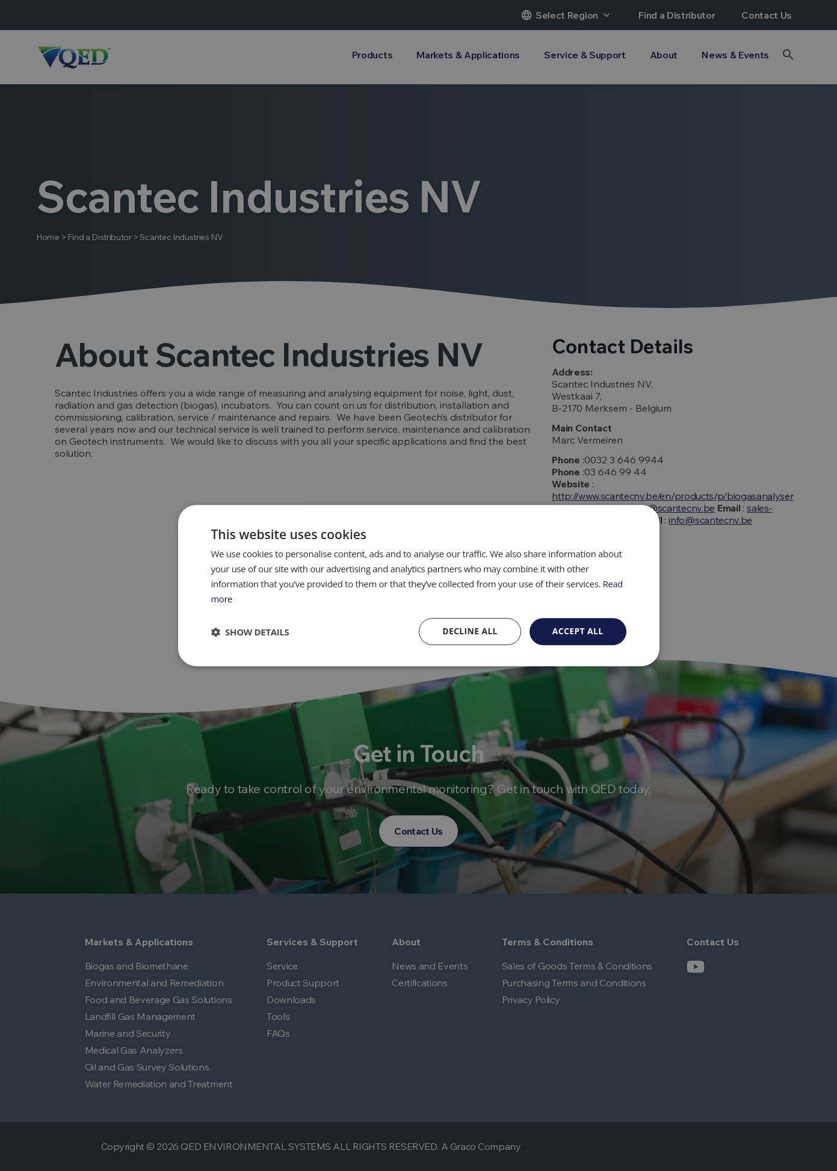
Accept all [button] (577, 631)
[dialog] (418, 585)
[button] (250, 631)
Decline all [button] (469, 631)
